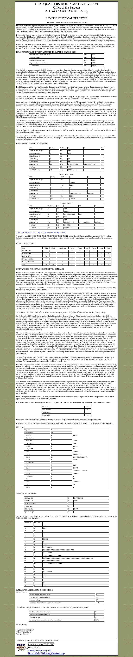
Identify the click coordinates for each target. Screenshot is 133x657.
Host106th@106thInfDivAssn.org (46, 653)
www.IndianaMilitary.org (39, 650)
